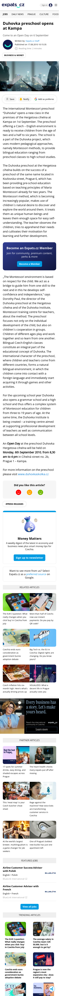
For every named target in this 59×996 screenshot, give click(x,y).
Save (10, 99)
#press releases (14, 504)
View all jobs (30, 906)
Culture (44, 14)
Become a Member (29, 264)
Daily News (18, 14)
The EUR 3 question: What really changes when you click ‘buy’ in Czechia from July (15, 943)
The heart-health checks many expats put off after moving (41, 770)
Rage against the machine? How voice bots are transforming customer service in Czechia (41, 809)
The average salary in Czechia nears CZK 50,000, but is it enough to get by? (43, 943)
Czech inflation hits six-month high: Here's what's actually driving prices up (15, 688)
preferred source (36, 574)
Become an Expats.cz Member (29, 248)
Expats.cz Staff (32, 41)
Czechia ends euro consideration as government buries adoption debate (14, 973)
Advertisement (53, 697)
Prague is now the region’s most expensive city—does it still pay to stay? (43, 973)
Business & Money (14, 55)
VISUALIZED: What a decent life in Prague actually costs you (39, 688)
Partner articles (29, 740)
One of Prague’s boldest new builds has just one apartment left (41, 844)
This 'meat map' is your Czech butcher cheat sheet (14, 805)
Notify (24, 99)
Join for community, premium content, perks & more (29, 254)
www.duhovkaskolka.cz (33, 474)
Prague (32, 14)
